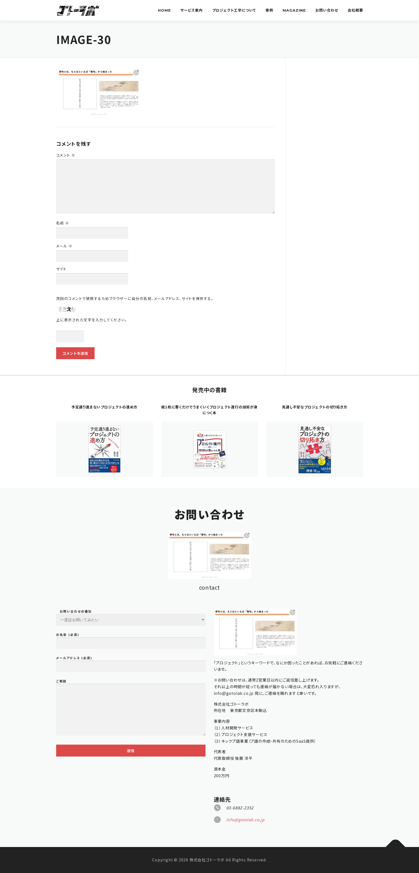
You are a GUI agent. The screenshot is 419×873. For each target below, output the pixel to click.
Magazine (294, 10)
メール (64, 245)
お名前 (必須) (130, 785)
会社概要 (355, 10)
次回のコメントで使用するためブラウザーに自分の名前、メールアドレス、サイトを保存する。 (135, 298)
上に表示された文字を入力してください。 (91, 319)
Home (164, 10)
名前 (62, 223)
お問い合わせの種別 (130, 760)
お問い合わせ (326, 10)
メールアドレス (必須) (130, 808)
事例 (269, 10)
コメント (66, 155)
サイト (61, 268)
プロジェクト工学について (234, 10)
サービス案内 (191, 10)
